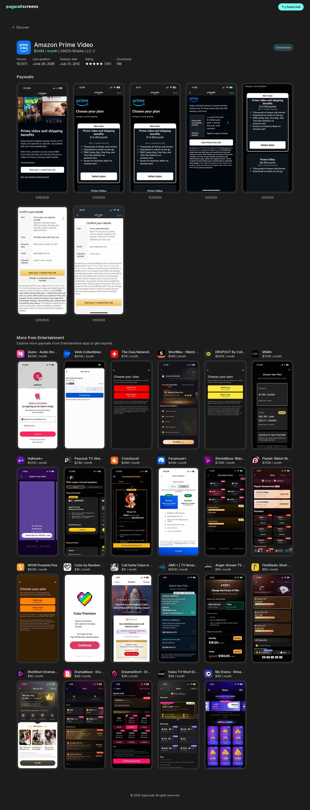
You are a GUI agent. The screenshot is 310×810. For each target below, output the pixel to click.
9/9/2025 (211, 197)
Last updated (41, 59)
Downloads (124, 59)
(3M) (107, 64)
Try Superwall (291, 7)
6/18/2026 (42, 197)
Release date (69, 59)
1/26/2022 (98, 320)
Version (21, 59)
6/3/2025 (268, 197)
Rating (89, 59)
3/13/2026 (98, 197)
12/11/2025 (155, 197)
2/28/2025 (42, 320)
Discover (20, 27)
